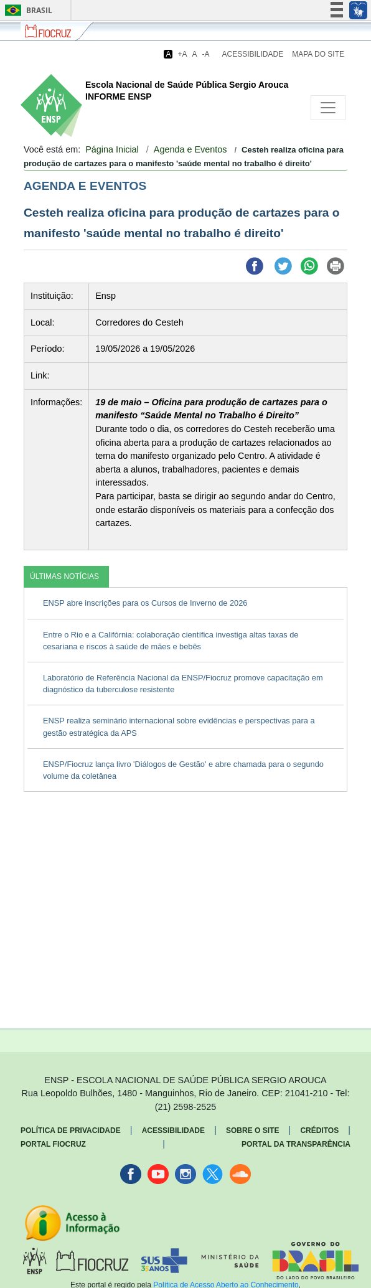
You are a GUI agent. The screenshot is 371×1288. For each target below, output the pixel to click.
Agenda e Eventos (190, 149)
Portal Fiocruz (53, 1144)
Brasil (26, 10)
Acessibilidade (253, 54)
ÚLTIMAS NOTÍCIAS (64, 576)
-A (206, 54)
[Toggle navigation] (328, 107)
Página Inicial (112, 149)
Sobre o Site (252, 1130)
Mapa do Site (318, 54)
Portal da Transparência (296, 1144)
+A (182, 54)
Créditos (319, 1130)
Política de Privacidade (71, 1130)
